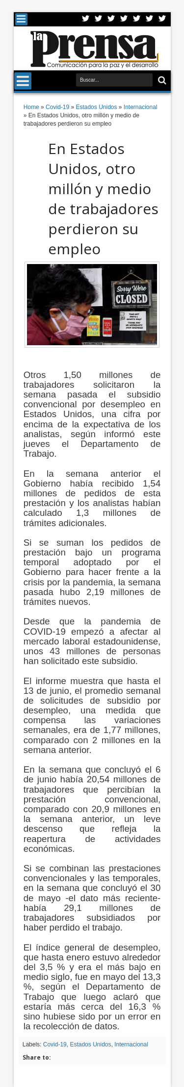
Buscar (161, 80)
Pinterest (162, 19)
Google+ (111, 19)
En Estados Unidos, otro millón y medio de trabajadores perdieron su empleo (103, 198)
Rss (124, 19)
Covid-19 (55, 1044)
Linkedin (137, 19)
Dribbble (149, 19)
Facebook (98, 19)
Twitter (85, 19)
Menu (21, 19)
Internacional (131, 1044)
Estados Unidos (90, 1044)
